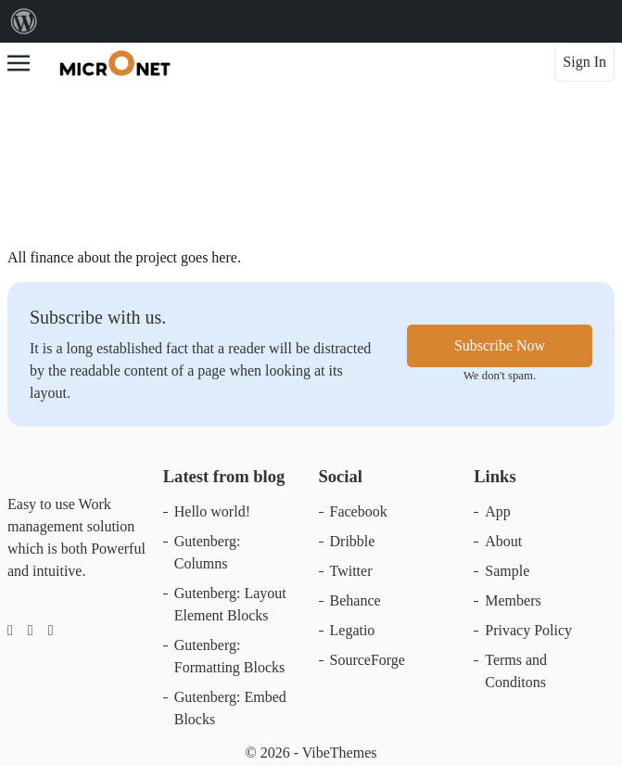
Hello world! (212, 511)
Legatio (352, 630)
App (498, 511)
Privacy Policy (528, 630)
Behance (355, 600)
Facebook (358, 511)
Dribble (352, 541)
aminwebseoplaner (244, 181)
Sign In (584, 62)
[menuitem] (24, 21)
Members (512, 600)
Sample (507, 571)
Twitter (351, 571)
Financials (56, 144)
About (503, 541)
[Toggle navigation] (18, 60)
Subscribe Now (499, 345)
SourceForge (367, 660)
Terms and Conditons (516, 671)
